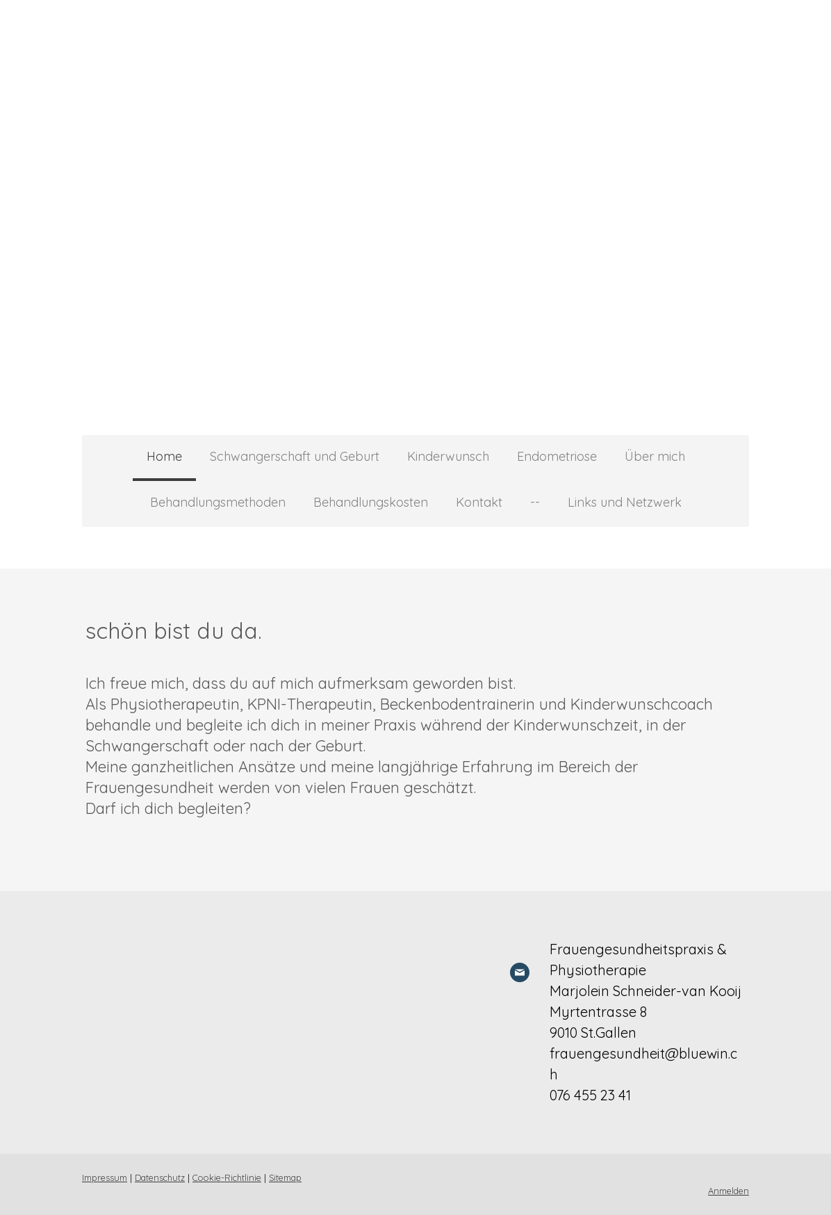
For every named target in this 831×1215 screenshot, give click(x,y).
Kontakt (479, 502)
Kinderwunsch (448, 456)
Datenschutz (160, 1177)
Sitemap (285, 1177)
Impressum (104, 1177)
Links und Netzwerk (625, 502)
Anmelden (728, 1190)
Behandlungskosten (370, 502)
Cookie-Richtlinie (226, 1177)
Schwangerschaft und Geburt (294, 456)
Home (164, 456)
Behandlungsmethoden (218, 502)
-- (535, 502)
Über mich (655, 456)
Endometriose (557, 456)
